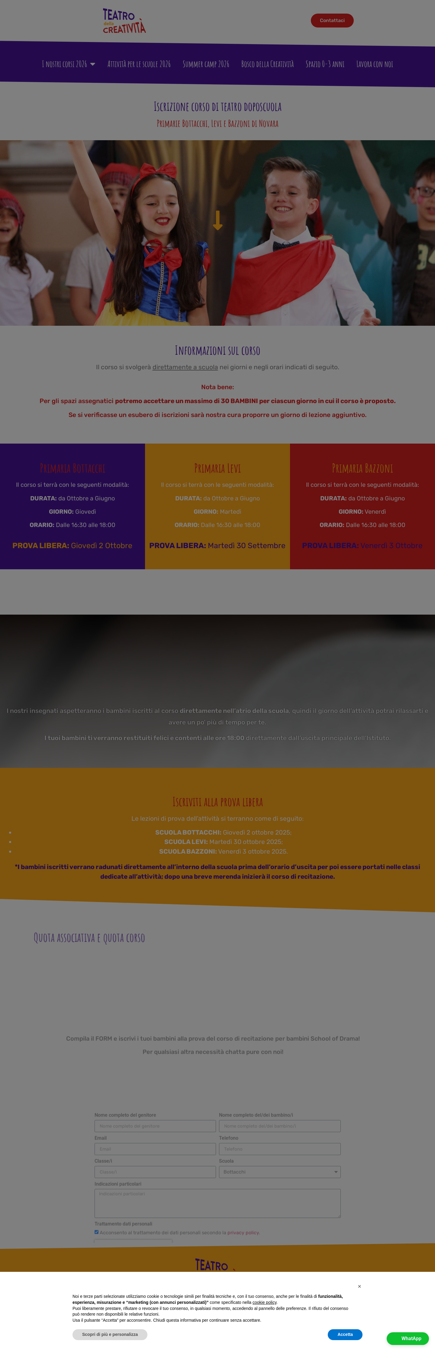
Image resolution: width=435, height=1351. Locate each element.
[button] (359, 1286)
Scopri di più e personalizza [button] (110, 1334)
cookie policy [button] (264, 1302)
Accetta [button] (345, 1334)
